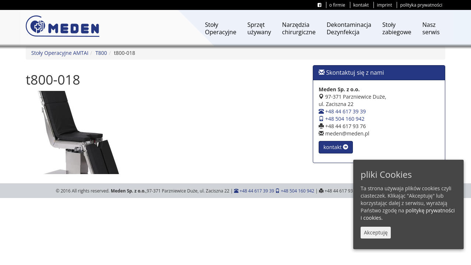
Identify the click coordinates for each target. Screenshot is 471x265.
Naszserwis (431, 28)
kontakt (361, 5)
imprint (384, 5)
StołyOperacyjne (220, 28)
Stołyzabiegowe (396, 28)
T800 (101, 52)
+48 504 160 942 (342, 118)
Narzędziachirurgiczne (299, 28)
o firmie (337, 5)
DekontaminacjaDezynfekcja (349, 28)
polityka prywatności (421, 5)
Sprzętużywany (259, 28)
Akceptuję (375, 232)
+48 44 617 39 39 (342, 111)
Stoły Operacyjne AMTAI (59, 52)
